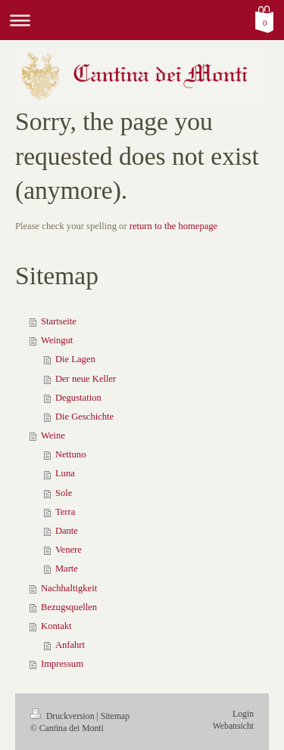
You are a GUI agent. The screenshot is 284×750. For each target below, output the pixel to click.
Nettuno (70, 454)
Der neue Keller (85, 378)
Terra (65, 512)
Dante (66, 530)
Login (243, 714)
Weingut (57, 340)
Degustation (78, 397)
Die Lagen (75, 359)
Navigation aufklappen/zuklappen (142, 20)
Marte (66, 568)
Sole (63, 493)
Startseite (58, 321)
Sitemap (115, 716)
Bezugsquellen (69, 607)
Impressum (62, 664)
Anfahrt (70, 645)
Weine (53, 435)
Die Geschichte (84, 416)
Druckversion (63, 716)
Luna (65, 473)
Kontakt (56, 626)
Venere (68, 549)
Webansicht (233, 726)
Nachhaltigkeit (69, 588)
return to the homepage (173, 226)
